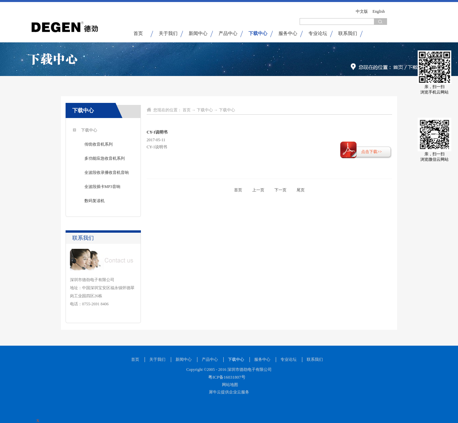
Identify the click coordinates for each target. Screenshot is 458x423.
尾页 (301, 190)
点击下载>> (371, 151)
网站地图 (229, 384)
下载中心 (205, 110)
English (379, 11)
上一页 (258, 190)
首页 (138, 33)
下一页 (280, 190)
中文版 (362, 11)
